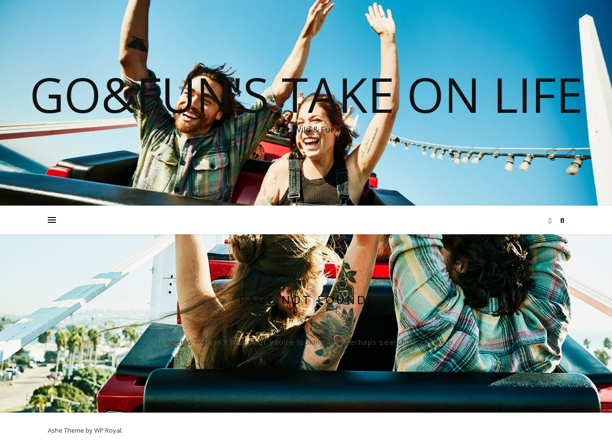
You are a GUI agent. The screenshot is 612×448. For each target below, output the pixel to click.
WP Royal (107, 430)
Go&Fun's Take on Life (306, 94)
